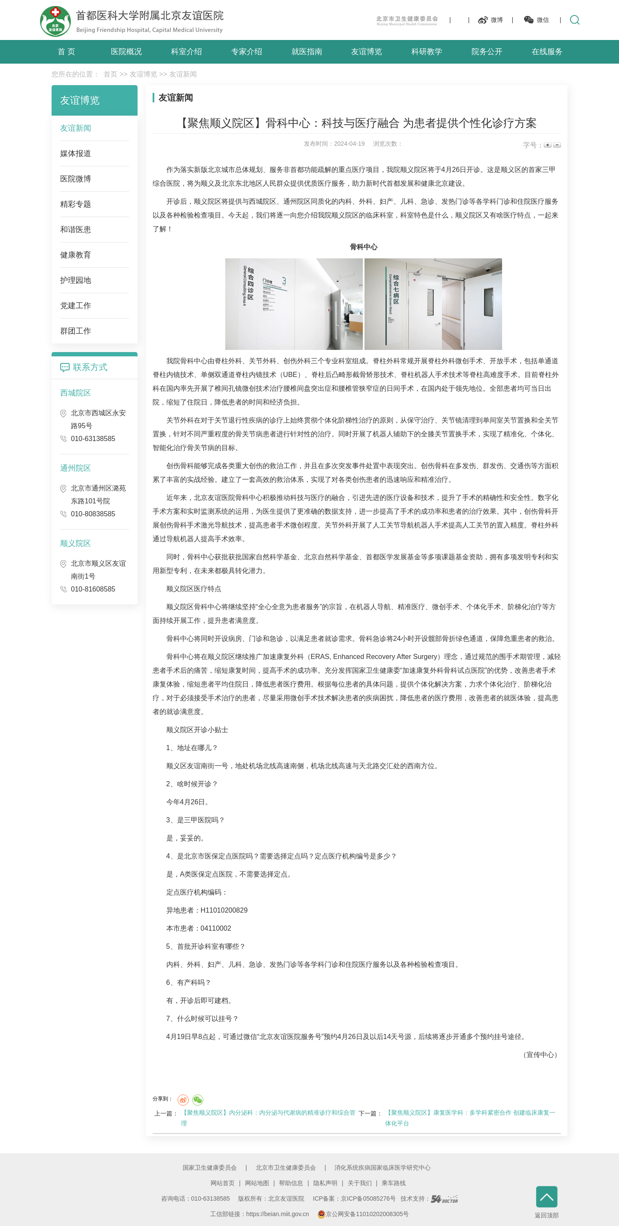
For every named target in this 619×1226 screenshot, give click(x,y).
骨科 (357, 247)
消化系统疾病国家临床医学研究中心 (382, 1167)
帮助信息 (291, 1183)
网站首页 (223, 1183)
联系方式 (90, 367)
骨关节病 (249, 434)
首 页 (66, 51)
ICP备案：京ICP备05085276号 (354, 1198)
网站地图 (257, 1183)
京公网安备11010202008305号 (363, 1214)
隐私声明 (325, 1183)
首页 (110, 74)
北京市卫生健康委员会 (286, 1167)
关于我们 (360, 1183)
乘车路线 (394, 1183)
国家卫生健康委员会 (210, 1167)
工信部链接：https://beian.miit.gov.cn (260, 1214)
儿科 (407, 201)
